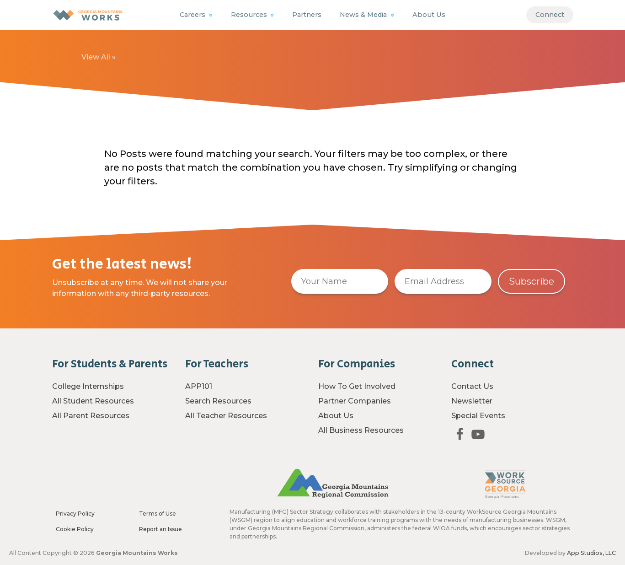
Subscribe (531, 281)
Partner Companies (354, 401)
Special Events (478, 415)
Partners (306, 15)
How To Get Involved (356, 386)
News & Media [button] (364, 15)
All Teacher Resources (226, 415)
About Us (428, 15)
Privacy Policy (75, 513)
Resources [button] (250, 15)
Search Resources (218, 401)
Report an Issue (160, 529)
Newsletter (471, 401)
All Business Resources (361, 430)
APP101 (198, 386)
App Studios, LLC (591, 552)
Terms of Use (157, 513)
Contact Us (472, 386)
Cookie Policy (75, 529)
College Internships (88, 386)
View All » (98, 57)
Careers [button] (193, 15)
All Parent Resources (90, 415)
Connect (549, 15)
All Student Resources (93, 401)
